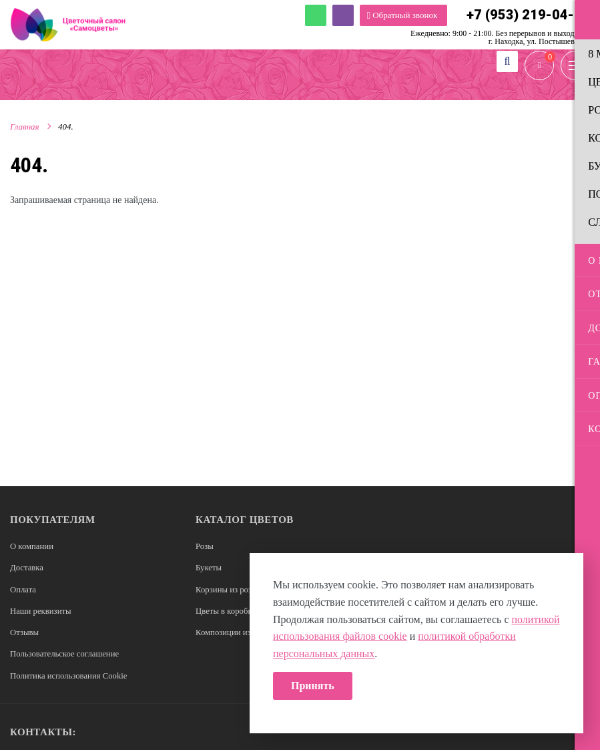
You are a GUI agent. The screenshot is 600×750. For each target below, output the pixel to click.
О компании (32, 546)
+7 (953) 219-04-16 (528, 15)
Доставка (27, 567)
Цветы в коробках (228, 609)
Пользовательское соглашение (65, 651)
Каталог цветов (245, 519)
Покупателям (52, 519)
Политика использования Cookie (69, 673)
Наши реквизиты (41, 609)
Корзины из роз (224, 588)
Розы (205, 546)
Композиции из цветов (237, 630)
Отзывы (24, 630)
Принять (312, 685)
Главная (24, 129)
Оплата (23, 588)
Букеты (209, 567)
